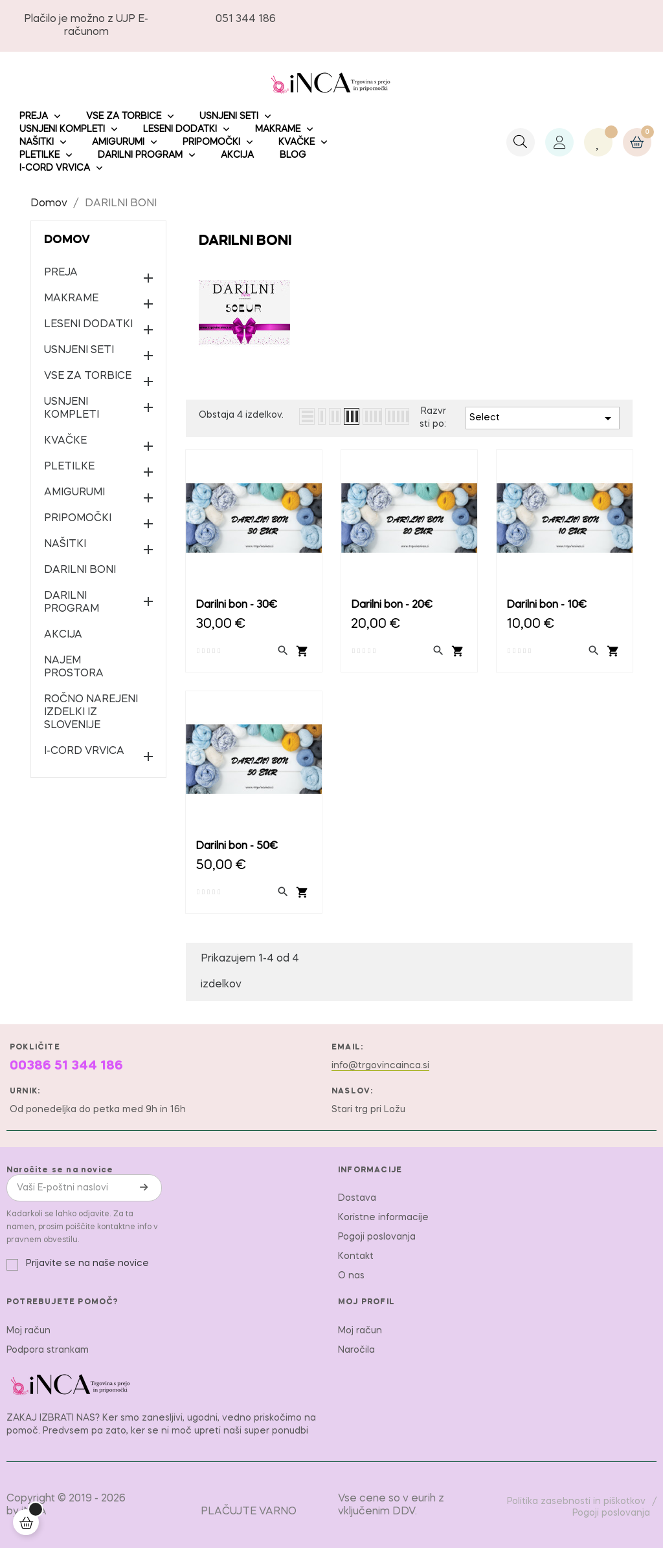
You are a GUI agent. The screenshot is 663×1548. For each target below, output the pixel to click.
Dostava (357, 1198)
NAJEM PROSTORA (74, 667)
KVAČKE (65, 441)
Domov (67, 240)
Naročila (356, 1350)
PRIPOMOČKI (77, 518)
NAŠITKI (65, 544)
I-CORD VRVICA (84, 751)
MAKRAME (71, 299)
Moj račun (28, 1330)
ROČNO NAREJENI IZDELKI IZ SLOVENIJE (91, 712)
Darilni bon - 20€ (392, 605)
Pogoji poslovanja (377, 1237)
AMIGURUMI (74, 493)
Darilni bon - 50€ (237, 846)
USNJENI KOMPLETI (71, 408)
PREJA (61, 273)
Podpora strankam (47, 1350)
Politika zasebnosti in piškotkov (576, 1501)
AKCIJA (63, 635)
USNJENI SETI (79, 350)
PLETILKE (69, 467)
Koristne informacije (383, 1217)
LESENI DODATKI (88, 324)
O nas (351, 1275)
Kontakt (356, 1256)
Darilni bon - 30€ (236, 605)
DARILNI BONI (80, 570)
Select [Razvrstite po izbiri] (542, 418)
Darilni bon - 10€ (546, 605)
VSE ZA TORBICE (87, 376)
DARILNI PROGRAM (71, 602)
